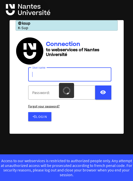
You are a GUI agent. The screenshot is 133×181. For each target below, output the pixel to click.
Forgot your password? (44, 106)
